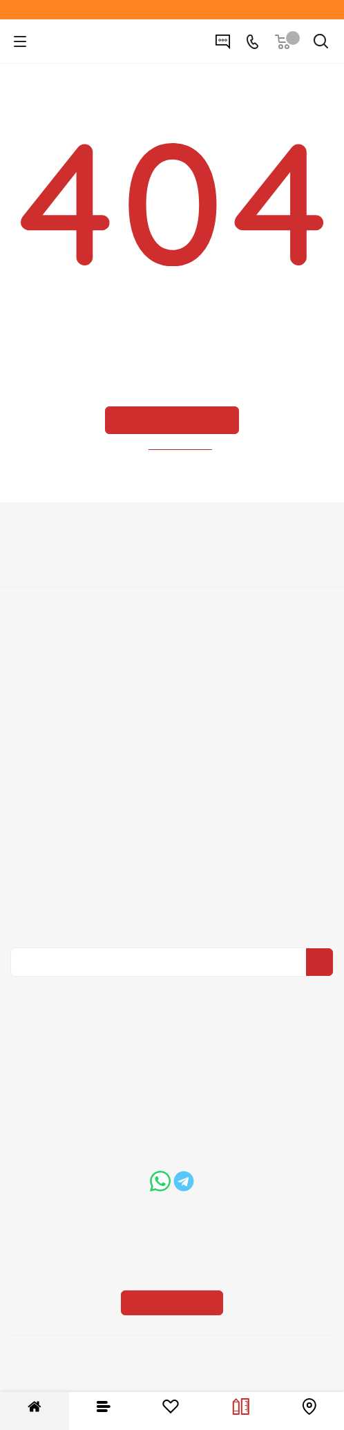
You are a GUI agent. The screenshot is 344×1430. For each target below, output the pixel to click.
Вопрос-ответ (172, 768)
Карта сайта (172, 807)
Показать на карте (172, 1215)
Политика (172, 596)
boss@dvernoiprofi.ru (113, 1180)
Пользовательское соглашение (172, 711)
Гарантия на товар (172, 692)
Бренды (172, 788)
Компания (172, 532)
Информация (172, 629)
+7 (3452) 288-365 (183, 1054)
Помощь (172, 744)
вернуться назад (181, 445)
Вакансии (172, 576)
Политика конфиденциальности (180, 882)
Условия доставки (172, 672)
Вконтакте (168, 986)
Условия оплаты (172, 653)
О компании (172, 557)
